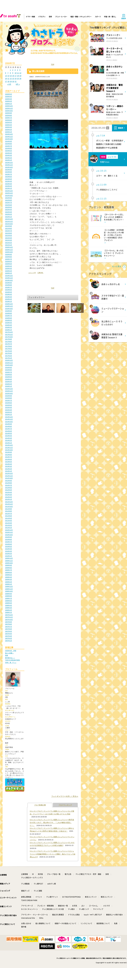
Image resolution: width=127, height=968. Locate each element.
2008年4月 (8, 605)
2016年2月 (8, 384)
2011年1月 (8, 527)
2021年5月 (8, 235)
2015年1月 (8, 414)
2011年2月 (8, 525)
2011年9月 (8, 509)
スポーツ (98, 16)
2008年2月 (8, 610)
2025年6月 (8, 120)
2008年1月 (8, 612)
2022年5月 (8, 207)
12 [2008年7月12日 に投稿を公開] (20, 73)
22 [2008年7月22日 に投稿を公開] (11, 78)
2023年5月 (8, 179)
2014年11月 (9, 419)
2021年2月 (8, 242)
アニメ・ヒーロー (61, 16)
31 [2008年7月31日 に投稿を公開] (15, 81)
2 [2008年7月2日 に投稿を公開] (12, 70)
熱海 (6, 655)
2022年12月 (9, 191)
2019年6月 (8, 289)
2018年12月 (9, 304)
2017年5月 (8, 348)
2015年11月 (9, 391)
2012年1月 (8, 499)
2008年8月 (8, 596)
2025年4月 (8, 125)
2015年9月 (8, 395)
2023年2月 (8, 186)
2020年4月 (8, 266)
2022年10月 (9, 195)
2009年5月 (8, 574)
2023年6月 (8, 176)
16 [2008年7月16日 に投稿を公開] (13, 76)
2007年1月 (8, 640)
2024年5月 (8, 150)
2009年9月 (8, 565)
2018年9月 (8, 311)
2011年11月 (9, 504)
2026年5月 (8, 94)
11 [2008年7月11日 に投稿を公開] (18, 73)
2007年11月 (9, 617)
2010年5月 (8, 546)
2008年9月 (8, 593)
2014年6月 (8, 431)
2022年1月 (8, 216)
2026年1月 (8, 103)
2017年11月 (9, 334)
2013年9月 (8, 452)
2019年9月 (8, 282)
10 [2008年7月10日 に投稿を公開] (15, 73)
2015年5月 (8, 405)
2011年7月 (8, 513)
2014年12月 (9, 417)
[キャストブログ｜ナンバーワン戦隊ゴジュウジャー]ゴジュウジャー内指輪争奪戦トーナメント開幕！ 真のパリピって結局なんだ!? (52, 854)
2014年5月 (8, 433)
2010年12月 (9, 530)
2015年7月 (8, 400)
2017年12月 (9, 332)
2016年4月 (8, 379)
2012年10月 (9, 478)
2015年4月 (8, 407)
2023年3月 (8, 184)
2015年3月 (8, 410)
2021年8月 (8, 228)
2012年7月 (8, 485)
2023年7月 (8, 174)
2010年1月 (8, 556)
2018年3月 (8, 325)
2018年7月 (8, 315)
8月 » (18, 84)
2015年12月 (9, 388)
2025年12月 (9, 106)
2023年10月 (9, 167)
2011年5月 (8, 518)
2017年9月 (8, 339)
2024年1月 (8, 160)
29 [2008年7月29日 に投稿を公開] (11, 81)
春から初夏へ (9, 653)
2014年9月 (8, 424)
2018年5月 (8, 320)
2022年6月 (8, 205)
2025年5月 (8, 122)
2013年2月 (8, 469)
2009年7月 (8, 570)
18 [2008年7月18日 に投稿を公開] (18, 76)
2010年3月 (8, 551)
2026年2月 (8, 101)
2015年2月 (8, 412)
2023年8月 (8, 172)
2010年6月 (8, 544)
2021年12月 (9, 219)
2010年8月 (8, 539)
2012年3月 (8, 494)
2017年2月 (8, 355)
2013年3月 (8, 466)
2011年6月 (8, 516)
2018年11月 (9, 306)
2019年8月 (8, 285)
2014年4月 (8, 435)
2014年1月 (8, 443)
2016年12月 (9, 360)
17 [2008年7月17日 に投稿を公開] (15, 76)
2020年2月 (8, 271)
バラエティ (42, 16)
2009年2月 (8, 582)
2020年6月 (8, 261)
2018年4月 (8, 322)
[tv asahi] (11, 17)
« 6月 (9, 84)
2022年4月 (8, 209)
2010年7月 (8, 542)
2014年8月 (8, 426)
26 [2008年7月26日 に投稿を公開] (20, 78)
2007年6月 (8, 629)
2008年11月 (9, 589)
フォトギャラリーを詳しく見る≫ (64, 796)
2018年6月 (8, 318)
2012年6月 (8, 487)
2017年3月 (8, 353)
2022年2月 (8, 214)
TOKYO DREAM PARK (12, 660)
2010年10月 (9, 534)
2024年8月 (8, 143)
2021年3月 (8, 240)
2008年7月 (8, 598)
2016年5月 (8, 377)
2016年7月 (8, 372)
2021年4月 (8, 238)
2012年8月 (8, 483)
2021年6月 (8, 233)
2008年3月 (8, 607)
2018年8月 (8, 313)
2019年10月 (9, 280)
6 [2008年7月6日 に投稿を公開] (5, 73)
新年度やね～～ (10, 658)
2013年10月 (9, 450)
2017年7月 (8, 344)
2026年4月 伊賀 (10, 650)
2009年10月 (9, 563)
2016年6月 (8, 374)
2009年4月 (8, 577)
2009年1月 (8, 584)
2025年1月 (8, 132)
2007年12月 (9, 615)
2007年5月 (8, 631)
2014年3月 (8, 438)
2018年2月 (8, 327)
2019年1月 (8, 301)
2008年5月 (8, 603)
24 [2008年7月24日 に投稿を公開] (15, 78)
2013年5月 (8, 461)
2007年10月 (9, 619)
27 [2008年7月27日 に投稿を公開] (6, 81)
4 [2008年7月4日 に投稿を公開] (17, 70)
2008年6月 (8, 600)
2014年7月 (8, 428)
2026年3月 (8, 99)
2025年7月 (8, 117)
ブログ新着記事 (40, 805)
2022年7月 (8, 202)
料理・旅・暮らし (110, 16)
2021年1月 (8, 245)
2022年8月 (8, 200)
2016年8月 (8, 370)
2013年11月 (9, 447)
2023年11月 (9, 165)
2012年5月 (8, 490)
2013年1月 (8, 471)
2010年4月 (8, 549)
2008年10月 (9, 591)
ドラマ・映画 (30, 16)
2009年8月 (8, 567)
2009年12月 (9, 558)
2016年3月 (8, 381)
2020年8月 (8, 256)
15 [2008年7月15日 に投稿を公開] (11, 76)
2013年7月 (8, 457)
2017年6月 (8, 346)
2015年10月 (9, 393)
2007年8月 (8, 624)
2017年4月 (8, 351)
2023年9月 (8, 169)
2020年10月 (9, 252)
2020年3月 (8, 268)
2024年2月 (8, 158)
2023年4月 (8, 181)
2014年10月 (9, 421)
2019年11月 (9, 278)
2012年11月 (9, 476)
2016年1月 (8, 386)
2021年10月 (9, 223)
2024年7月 (8, 146)
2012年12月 (9, 473)
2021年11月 (9, 221)
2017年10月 (9, 337)
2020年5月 (8, 263)
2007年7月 (8, 626)
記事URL (40, 272)
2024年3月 (8, 155)
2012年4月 (8, 492)
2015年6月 (8, 403)
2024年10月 (9, 139)
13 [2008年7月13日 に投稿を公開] (6, 76)
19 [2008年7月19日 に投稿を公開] (20, 76)
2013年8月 (8, 454)
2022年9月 (8, 198)
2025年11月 (9, 108)
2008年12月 (9, 586)
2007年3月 (8, 636)
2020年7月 (8, 259)
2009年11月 (9, 560)
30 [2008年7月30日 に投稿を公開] (13, 81)
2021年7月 (8, 231)
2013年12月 (9, 445)
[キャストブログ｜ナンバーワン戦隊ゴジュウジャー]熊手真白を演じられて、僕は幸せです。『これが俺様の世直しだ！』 (52, 822)
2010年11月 (9, 532)
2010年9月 (8, 537)
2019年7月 (8, 287)
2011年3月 (8, 523)
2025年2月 (8, 129)
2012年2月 (8, 497)
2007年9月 (8, 622)
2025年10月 (9, 110)
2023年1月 (8, 188)
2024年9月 (8, 141)
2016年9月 (8, 367)
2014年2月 (8, 440)
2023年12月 (9, 162)
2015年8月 (8, 398)
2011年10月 (9, 506)
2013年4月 (8, 464)
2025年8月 (8, 115)
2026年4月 (8, 96)
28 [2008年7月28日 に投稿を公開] (8, 81)
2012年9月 (8, 480)
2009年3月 (8, 579)
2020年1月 (8, 273)
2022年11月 (9, 193)
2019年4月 (8, 294)
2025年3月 (8, 127)
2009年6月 (8, 572)
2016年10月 (9, 365)
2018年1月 (8, 330)
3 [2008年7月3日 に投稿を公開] (15, 70)
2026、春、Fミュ (10, 662)
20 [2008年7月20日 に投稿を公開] (6, 78)
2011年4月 (8, 520)
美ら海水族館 (38, 71)
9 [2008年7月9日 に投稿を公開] (12, 73)
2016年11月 (9, 363)
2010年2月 (8, 553)
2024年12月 (9, 134)
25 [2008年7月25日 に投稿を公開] (18, 78)
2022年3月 (8, 212)
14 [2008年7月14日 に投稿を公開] (8, 76)
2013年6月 (8, 459)
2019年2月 (8, 299)
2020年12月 (9, 247)
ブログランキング (65, 805)
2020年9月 (8, 254)
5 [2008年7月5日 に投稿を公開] (19, 70)
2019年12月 (9, 275)
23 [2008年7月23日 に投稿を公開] (13, 78)
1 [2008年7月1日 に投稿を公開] (10, 70)
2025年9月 (8, 113)
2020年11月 (9, 249)
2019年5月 (8, 292)
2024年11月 (9, 136)
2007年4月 (8, 633)
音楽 (50, 16)
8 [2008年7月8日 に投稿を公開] (10, 73)
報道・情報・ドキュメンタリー (80, 16)
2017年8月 (8, 341)
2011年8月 (8, 511)
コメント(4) (32, 272)
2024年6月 (8, 148)
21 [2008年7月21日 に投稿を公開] (8, 78)
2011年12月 (9, 502)
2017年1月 (8, 358)
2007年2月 (8, 638)
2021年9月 (8, 226)
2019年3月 (8, 297)
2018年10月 (9, 308)
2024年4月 (8, 153)
